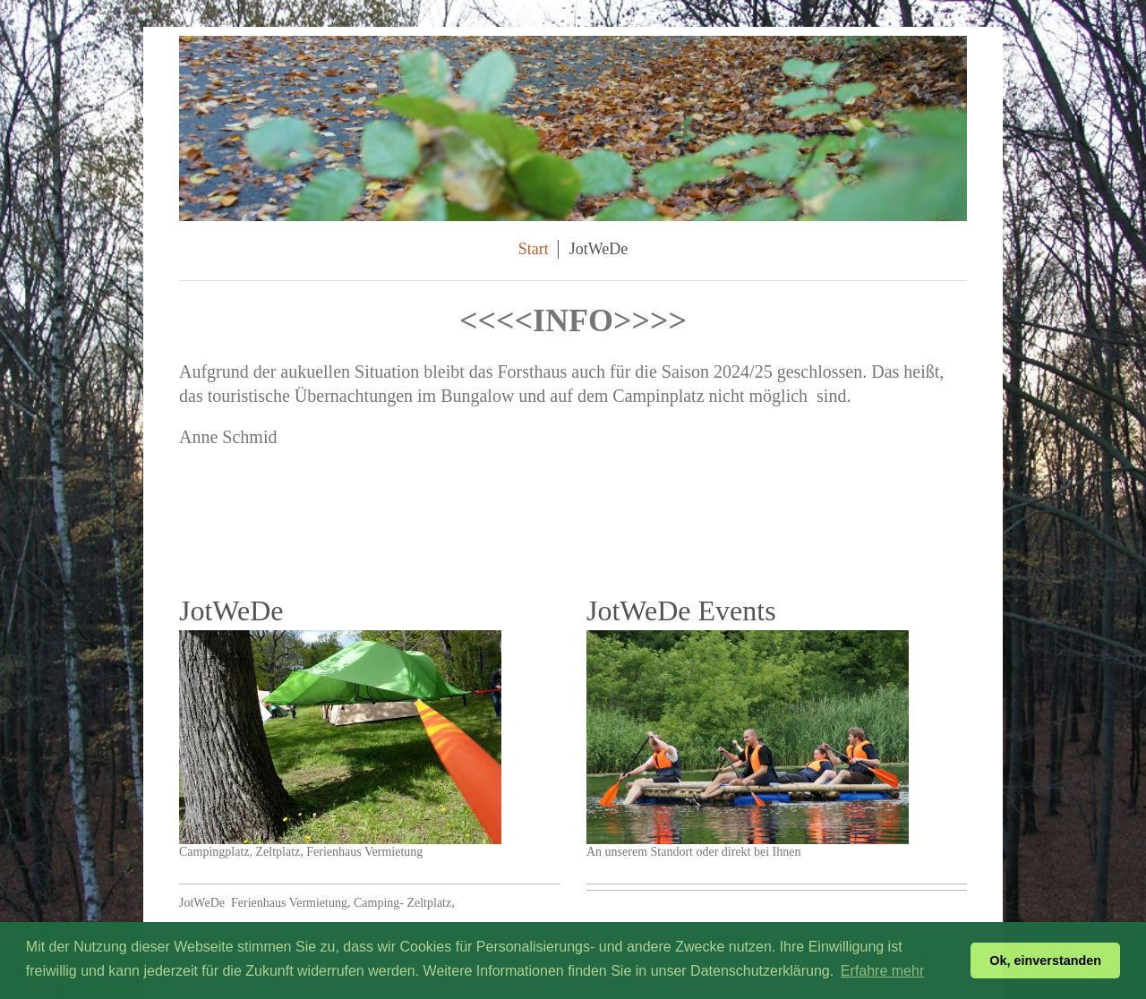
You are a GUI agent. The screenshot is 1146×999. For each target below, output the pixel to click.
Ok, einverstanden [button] (1045, 960)
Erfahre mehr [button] (882, 970)
